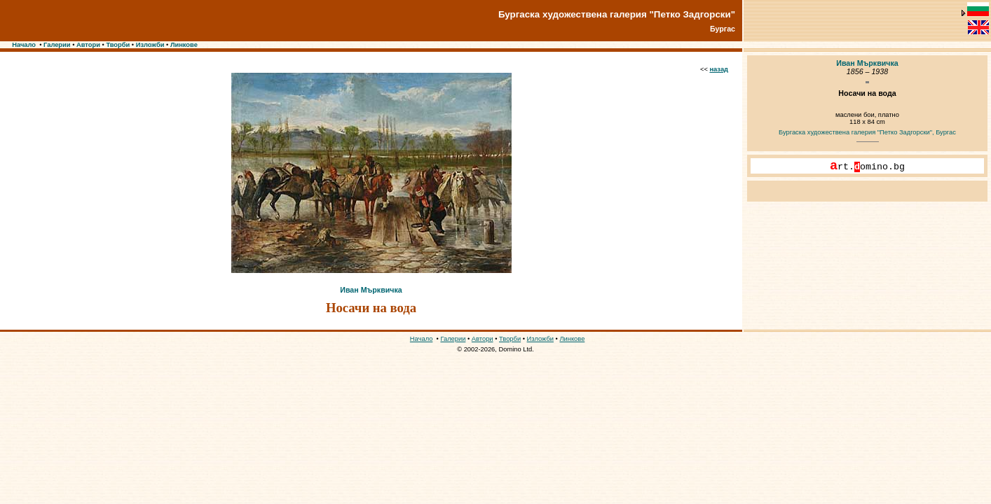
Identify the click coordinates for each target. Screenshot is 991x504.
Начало (24, 44)
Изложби (150, 44)
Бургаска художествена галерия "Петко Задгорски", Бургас (867, 132)
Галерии (57, 44)
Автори (88, 44)
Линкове (184, 44)
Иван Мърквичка (371, 290)
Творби (118, 44)
